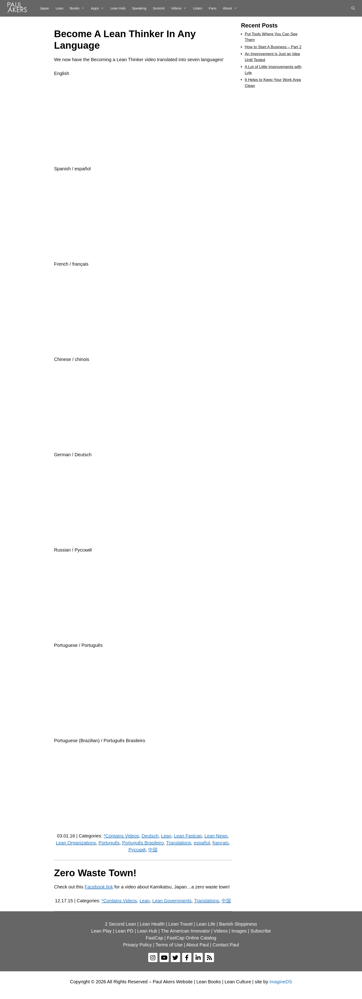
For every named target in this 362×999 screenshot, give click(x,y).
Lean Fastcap (188, 835)
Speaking (139, 8)
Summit (159, 8)
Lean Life (205, 924)
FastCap (154, 937)
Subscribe (260, 930)
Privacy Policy (137, 944)
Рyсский (136, 849)
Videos (180, 8)
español (202, 842)
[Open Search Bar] (353, 8)
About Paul (197, 944)
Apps (99, 8)
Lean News (216, 835)
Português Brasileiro (143, 842)
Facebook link (98, 886)
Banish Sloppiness (238, 924)
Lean (59, 8)
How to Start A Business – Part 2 (273, 47)
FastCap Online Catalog (191, 937)
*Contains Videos (121, 835)
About (231, 8)
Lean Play (101, 930)
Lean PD (124, 930)
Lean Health (152, 924)
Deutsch (150, 835)
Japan (44, 8)
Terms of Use (169, 944)
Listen (197, 8)
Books (79, 8)
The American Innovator (185, 930)
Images (239, 930)
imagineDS (280, 981)
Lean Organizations (76, 842)
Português (109, 842)
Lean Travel (181, 924)
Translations (178, 842)
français (220, 842)
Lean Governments (172, 900)
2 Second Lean (120, 924)
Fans (212, 8)
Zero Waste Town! (95, 872)
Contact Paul (226, 944)
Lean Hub (117, 8)
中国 (152, 849)
